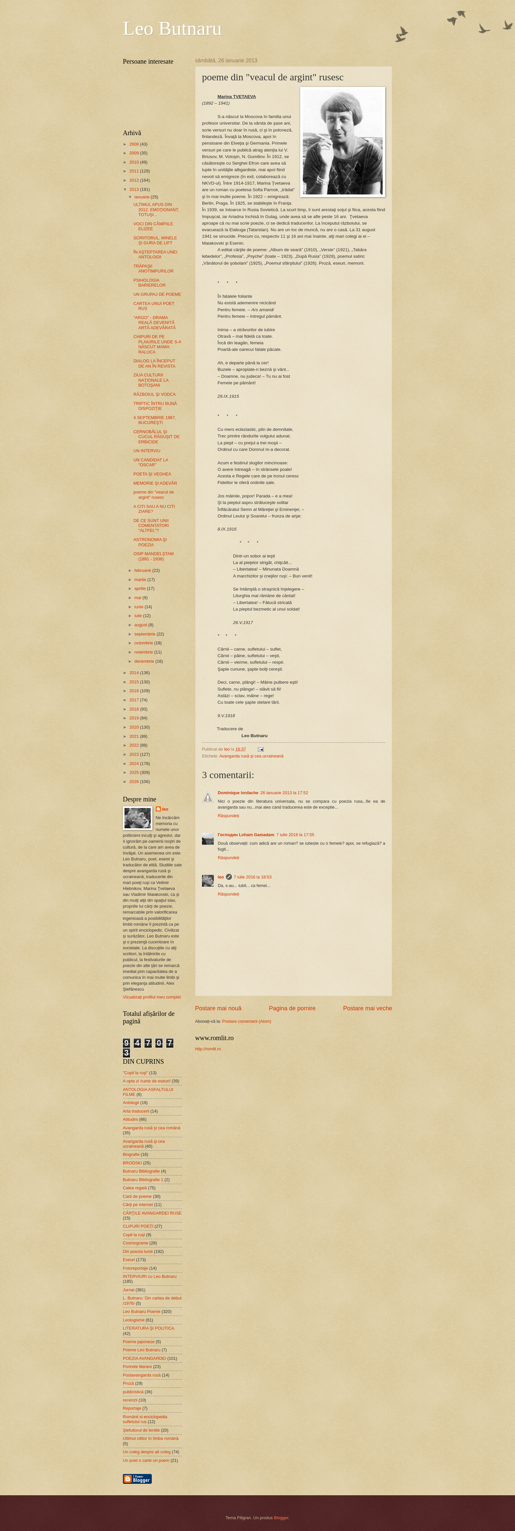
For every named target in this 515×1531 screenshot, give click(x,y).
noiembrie (144, 652)
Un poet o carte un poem (146, 1460)
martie (140, 579)
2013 (134, 189)
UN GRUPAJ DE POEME (157, 294)
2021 (134, 736)
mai (138, 597)
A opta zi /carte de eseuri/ (146, 1080)
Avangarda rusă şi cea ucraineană (251, 756)
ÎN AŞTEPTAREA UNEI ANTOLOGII (155, 254)
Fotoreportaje (135, 1268)
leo (221, 877)
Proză (128, 1383)
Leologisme (134, 1320)
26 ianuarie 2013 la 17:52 (284, 792)
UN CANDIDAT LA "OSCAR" (150, 462)
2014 (134, 672)
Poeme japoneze (139, 1341)
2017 (134, 699)
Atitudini (130, 1119)
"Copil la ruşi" (135, 1072)
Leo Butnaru (172, 28)
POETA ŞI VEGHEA (152, 474)
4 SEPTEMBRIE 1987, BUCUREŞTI (154, 420)
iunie (139, 606)
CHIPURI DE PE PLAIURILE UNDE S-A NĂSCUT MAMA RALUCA (157, 344)
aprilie (140, 588)
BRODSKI (132, 1162)
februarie (143, 570)
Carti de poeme (137, 1196)
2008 (134, 144)
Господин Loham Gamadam (246, 834)
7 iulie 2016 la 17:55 (295, 834)
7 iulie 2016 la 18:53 (253, 877)
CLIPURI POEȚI (138, 1226)
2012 (134, 180)
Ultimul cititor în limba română (151, 1438)
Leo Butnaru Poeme (142, 1311)
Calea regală (135, 1187)
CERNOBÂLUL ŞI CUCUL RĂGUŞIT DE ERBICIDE (156, 436)
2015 (134, 681)
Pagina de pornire (292, 1008)
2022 (134, 745)
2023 (134, 754)
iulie (138, 615)
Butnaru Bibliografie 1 (143, 1179)
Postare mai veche (367, 1008)
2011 (134, 171)
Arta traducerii (136, 1111)
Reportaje (132, 1408)
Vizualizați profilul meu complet (152, 997)
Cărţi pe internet (138, 1204)
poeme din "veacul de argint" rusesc (153, 494)
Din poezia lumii (138, 1251)
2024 (134, 763)
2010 (134, 162)
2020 (134, 727)
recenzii (130, 1400)
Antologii (131, 1102)
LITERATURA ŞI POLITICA (148, 1328)
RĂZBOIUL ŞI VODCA (154, 394)
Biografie (131, 1154)
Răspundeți (228, 815)
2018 (134, 709)
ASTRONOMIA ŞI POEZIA (150, 542)
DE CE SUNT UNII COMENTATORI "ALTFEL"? (151, 525)
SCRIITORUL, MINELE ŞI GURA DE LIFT (155, 240)
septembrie (145, 634)
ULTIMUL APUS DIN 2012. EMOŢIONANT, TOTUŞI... (156, 209)
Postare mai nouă (218, 1008)
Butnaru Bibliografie (141, 1171)
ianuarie (142, 196)
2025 (134, 772)
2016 (134, 690)
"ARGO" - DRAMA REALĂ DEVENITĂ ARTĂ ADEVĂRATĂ (154, 322)
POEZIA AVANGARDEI (144, 1358)
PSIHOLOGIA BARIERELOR (149, 283)
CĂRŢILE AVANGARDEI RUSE (152, 1213)
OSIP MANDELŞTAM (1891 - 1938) (153, 556)
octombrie (144, 642)
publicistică (133, 1391)
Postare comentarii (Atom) (246, 1021)
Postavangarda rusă (142, 1375)
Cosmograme (135, 1242)
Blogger (281, 1517)
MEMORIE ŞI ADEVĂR (155, 483)
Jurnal (128, 1289)
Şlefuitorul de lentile (141, 1430)
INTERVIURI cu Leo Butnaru (150, 1276)
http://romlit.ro (208, 1048)
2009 (134, 153)
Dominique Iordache (238, 792)
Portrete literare (137, 1366)
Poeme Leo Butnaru (142, 1349)
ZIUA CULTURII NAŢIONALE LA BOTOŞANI (150, 380)
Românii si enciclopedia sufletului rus (145, 1419)
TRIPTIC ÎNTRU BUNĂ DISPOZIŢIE (155, 406)
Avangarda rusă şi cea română (151, 1127)
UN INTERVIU (146, 450)
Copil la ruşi (134, 1234)
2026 (134, 781)
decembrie (144, 661)
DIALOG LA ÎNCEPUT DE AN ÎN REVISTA (154, 363)
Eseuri (129, 1259)
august (141, 624)
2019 (134, 717)
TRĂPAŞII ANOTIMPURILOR (153, 268)
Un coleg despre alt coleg (146, 1451)
